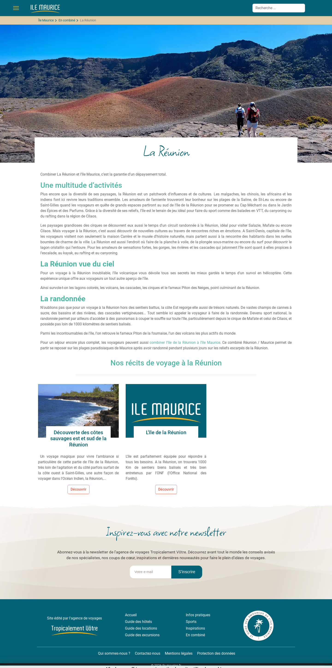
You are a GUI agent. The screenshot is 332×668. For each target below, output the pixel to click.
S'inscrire (186, 572)
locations (149, 628)
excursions (151, 635)
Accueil (131, 615)
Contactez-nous (147, 653)
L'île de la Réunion (166, 432)
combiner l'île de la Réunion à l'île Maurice (185, 342)
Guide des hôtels (138, 621)
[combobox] (278, 8)
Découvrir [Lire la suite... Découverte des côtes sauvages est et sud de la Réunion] (78, 489)
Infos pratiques (198, 615)
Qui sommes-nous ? (113, 653)
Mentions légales (179, 653)
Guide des (133, 628)
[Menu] (16, 8)
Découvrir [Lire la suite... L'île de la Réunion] (166, 489)
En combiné (195, 635)
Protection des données (216, 653)
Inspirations (195, 628)
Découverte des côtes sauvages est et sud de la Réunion (78, 439)
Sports (191, 621)
